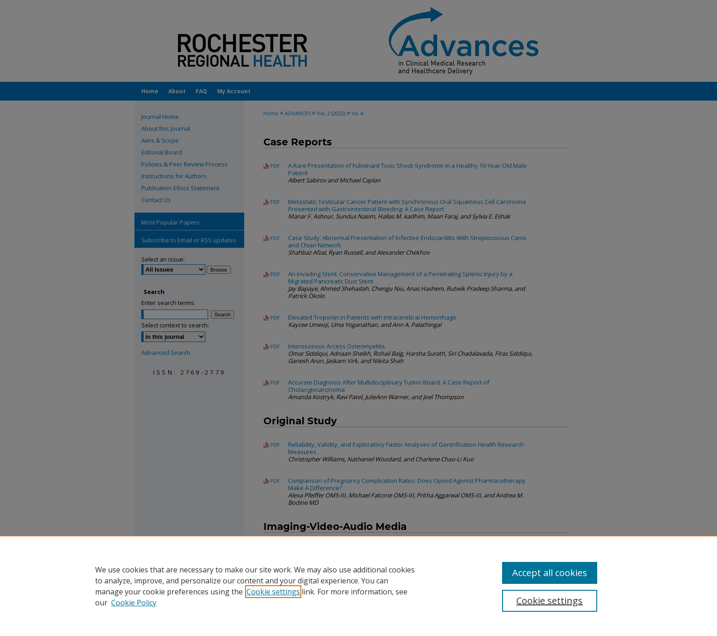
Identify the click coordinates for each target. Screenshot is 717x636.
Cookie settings (273, 592)
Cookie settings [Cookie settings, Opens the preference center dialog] (549, 600)
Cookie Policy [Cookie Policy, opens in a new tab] (133, 603)
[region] (358, 585)
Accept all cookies (549, 573)
